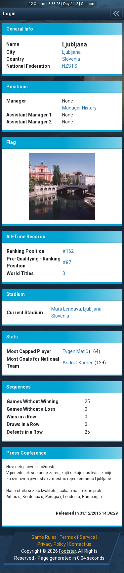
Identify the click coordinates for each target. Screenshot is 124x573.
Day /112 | (72, 4)
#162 (68, 251)
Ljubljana (71, 52)
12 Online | (38, 4)
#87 (66, 262)
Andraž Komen (78, 362)
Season (88, 4)
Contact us (80, 544)
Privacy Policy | (52, 544)
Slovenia (71, 59)
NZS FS (69, 66)
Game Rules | (45, 537)
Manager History (79, 107)
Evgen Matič (75, 351)
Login (9, 13)
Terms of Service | (78, 537)
